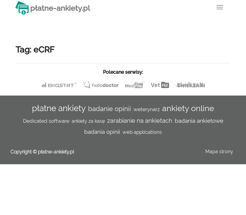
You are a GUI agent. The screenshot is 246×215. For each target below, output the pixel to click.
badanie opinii (109, 109)
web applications (142, 132)
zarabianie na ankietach (139, 120)
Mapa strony (219, 151)
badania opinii (102, 131)
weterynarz (146, 109)
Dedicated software (46, 121)
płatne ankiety (59, 108)
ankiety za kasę (88, 121)
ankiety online (188, 108)
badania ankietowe (199, 120)
